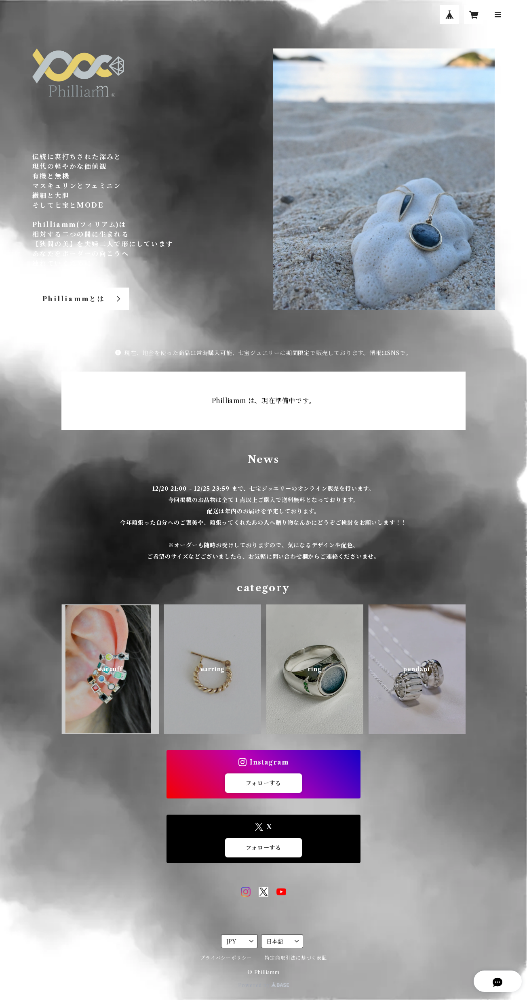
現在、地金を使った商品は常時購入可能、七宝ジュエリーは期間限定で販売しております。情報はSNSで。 (263, 353)
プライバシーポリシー (226, 958)
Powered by (263, 985)
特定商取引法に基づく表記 (296, 958)
